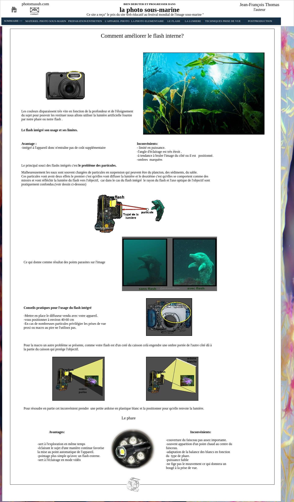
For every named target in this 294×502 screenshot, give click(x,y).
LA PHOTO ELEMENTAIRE (147, 21)
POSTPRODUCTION (260, 21)
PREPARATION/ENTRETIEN (85, 21)
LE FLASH (173, 21)
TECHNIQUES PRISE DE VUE (223, 21)
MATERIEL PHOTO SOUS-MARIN (45, 21)
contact (34, 13)
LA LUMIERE (193, 21)
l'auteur (259, 9)
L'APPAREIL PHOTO (117, 21)
